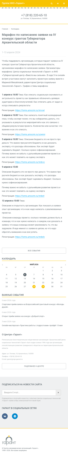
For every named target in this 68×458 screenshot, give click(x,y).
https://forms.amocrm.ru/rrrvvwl (30, 110)
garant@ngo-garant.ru (15, 359)
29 (43, 286)
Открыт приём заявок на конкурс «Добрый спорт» (23, 316)
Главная (5, 29)
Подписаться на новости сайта (22, 384)
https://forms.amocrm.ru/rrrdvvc (30, 162)
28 (34, 286)
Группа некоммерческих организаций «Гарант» (20, 448)
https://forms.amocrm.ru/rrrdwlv (30, 237)
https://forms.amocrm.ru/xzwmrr (30, 134)
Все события (34, 251)
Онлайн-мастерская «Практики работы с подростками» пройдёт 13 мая (32, 325)
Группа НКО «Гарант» (13, 3)
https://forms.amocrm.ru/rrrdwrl (29, 196)
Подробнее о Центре (34, 366)
